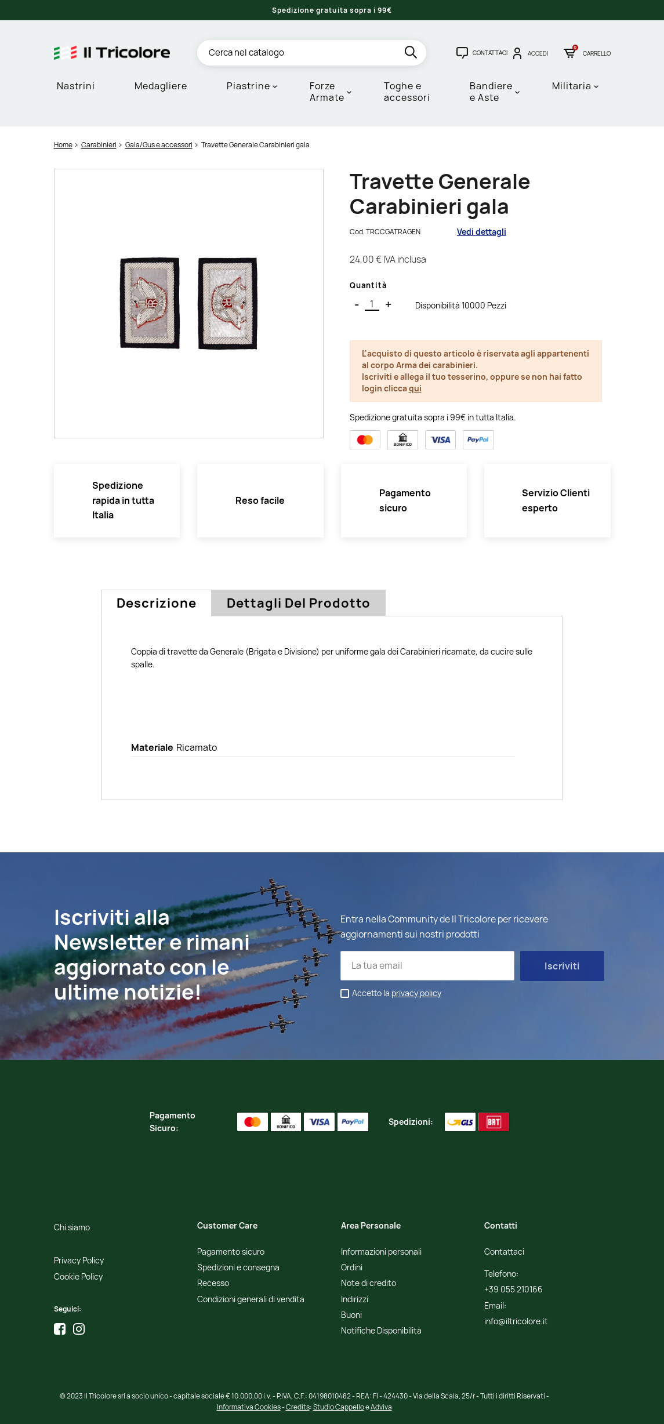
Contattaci (504, 1252)
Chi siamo (72, 1228)
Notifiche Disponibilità (381, 1331)
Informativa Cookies (249, 1407)
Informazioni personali (381, 1252)
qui (415, 388)
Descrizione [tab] (157, 603)
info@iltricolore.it (516, 1322)
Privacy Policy (79, 1261)
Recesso (213, 1283)
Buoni (351, 1315)
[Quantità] (372, 304)
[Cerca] (311, 53)
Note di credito (368, 1283)
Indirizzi (354, 1300)
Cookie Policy (78, 1277)
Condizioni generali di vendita (250, 1300)
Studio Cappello (338, 1407)
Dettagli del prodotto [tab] (299, 603)
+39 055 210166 (513, 1290)
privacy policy (416, 992)
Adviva (381, 1407)
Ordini (351, 1268)
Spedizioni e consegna (238, 1268)
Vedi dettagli (481, 231)
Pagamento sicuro (230, 1252)
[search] (412, 54)
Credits (298, 1407)
